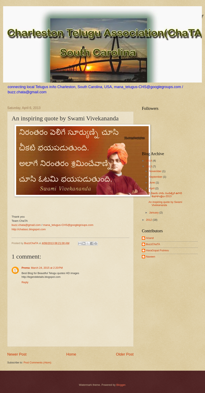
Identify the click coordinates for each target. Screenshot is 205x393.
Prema (26, 267)
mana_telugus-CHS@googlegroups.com (68, 224)
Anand (150, 238)
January (154, 212)
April (152, 188)
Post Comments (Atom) (37, 362)
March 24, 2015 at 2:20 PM (47, 267)
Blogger (120, 384)
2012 (149, 219)
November (155, 171)
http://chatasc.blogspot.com (29, 229)
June (152, 182)
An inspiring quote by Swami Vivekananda (165, 203)
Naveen (150, 256)
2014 (149, 160)
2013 (149, 166)
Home (71, 354)
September (156, 176)
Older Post (125, 354)
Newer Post (17, 354)
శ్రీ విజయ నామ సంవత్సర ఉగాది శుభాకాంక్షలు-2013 (165, 195)
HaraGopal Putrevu (157, 250)
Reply (25, 282)
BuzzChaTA (31, 243)
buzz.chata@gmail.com (26, 224)
